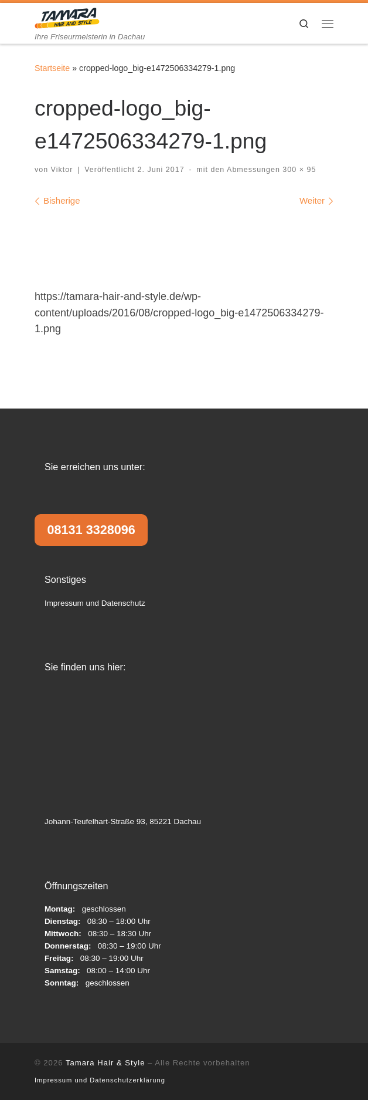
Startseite (52, 68)
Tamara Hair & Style (105, 1062)
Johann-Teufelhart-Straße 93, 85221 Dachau (123, 821)
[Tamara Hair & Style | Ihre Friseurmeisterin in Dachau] (67, 17)
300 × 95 (298, 170)
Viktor (62, 170)
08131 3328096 (91, 529)
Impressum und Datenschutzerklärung (100, 1080)
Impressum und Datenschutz (95, 603)
